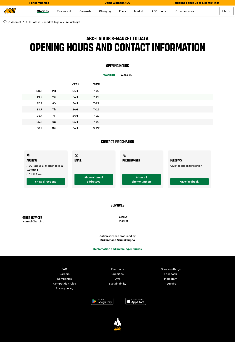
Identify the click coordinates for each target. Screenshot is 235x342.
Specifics (118, 274)
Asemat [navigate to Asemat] (16, 22)
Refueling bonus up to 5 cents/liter (196, 2)
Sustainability (117, 283)
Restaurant (64, 11)
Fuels (122, 11)
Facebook (170, 274)
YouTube (170, 283)
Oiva (117, 278)
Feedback (117, 269)
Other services (185, 11)
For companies (39, 2)
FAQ (64, 269)
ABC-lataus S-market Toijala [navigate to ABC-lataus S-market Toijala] (44, 22)
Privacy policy (64, 288)
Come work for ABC (117, 2)
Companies (64, 278)
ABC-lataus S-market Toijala (117, 38)
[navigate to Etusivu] (5, 21)
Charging (105, 11)
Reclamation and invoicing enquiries (117, 249)
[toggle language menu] (226, 11)
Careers (64, 274)
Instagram (170, 278)
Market (138, 11)
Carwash (85, 11)
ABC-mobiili (159, 11)
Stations (43, 11)
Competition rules (64, 283)
